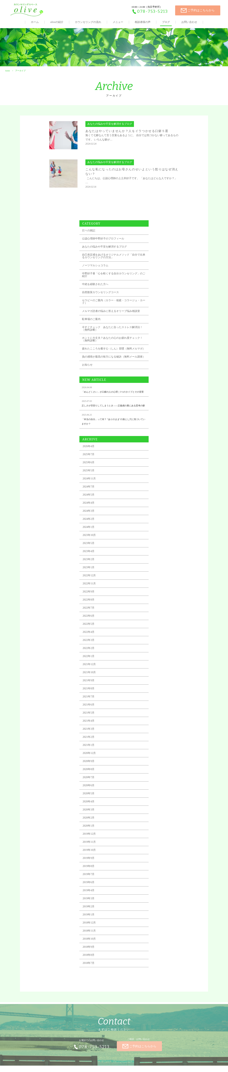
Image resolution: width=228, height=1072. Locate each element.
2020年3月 (160, 741)
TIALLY (117, 1064)
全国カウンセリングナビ (104, 1064)
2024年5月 (160, 426)
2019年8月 (160, 798)
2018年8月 (160, 886)
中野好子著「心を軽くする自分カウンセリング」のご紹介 (175, 189)
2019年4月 (160, 822)
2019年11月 (160, 773)
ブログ (166, 22)
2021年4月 (160, 652)
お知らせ (158, 287)
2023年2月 (160, 491)
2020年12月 (160, 684)
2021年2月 (160, 668)
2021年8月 (160, 620)
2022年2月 (160, 580)
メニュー (118, 22)
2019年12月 (160, 765)
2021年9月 (160, 612)
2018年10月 (160, 870)
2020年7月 (160, 709)
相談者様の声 (142, 22)
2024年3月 (160, 442)
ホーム (35, 22)
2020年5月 (160, 725)
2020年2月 (160, 749)
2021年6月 (160, 636)
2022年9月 (160, 523)
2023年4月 (160, 483)
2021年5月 (160, 644)
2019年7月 (160, 806)
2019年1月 (160, 846)
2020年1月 (160, 757)
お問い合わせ (189, 22)
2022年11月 (160, 515)
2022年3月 (160, 571)
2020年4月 (160, 733)
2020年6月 (160, 717)
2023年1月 (160, 499)
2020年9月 (160, 693)
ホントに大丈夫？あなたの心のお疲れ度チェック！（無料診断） (175, 257)
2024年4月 (160, 434)
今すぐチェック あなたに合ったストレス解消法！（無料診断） (175, 246)
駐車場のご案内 (162, 236)
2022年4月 (160, 563)
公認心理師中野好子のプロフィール (174, 150)
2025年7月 (160, 386)
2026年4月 (160, 378)
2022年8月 (160, 531)
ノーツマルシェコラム (166, 180)
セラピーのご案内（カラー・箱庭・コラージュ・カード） (175, 216)
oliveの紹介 (56, 22)
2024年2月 (160, 450)
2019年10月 (160, 781)
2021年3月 (160, 660)
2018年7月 (160, 894)
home (7, 78)
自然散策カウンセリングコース (171, 207)
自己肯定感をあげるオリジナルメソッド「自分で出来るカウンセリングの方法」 (175, 170)
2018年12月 (160, 854)
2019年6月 (160, 814)
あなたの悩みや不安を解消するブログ (175, 159)
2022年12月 (160, 507)
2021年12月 (160, 596)
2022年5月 (160, 555)
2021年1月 (160, 676)
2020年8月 (160, 701)
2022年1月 (160, 588)
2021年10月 (160, 604)
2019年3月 (160, 830)
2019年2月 (160, 838)
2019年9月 (160, 789)
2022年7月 (160, 539)
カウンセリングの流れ (88, 22)
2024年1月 (160, 458)
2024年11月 (160, 410)
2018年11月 (160, 862)
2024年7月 (160, 418)
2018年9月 (160, 878)
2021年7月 (160, 628)
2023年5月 (160, 475)
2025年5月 (160, 402)
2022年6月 (160, 547)
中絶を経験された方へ (166, 199)
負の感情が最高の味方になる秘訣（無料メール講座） (175, 278)
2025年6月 (160, 394)
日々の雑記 (159, 142)
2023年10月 (160, 466)
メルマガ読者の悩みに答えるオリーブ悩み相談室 (175, 227)
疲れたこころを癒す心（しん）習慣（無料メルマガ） (174, 267)
